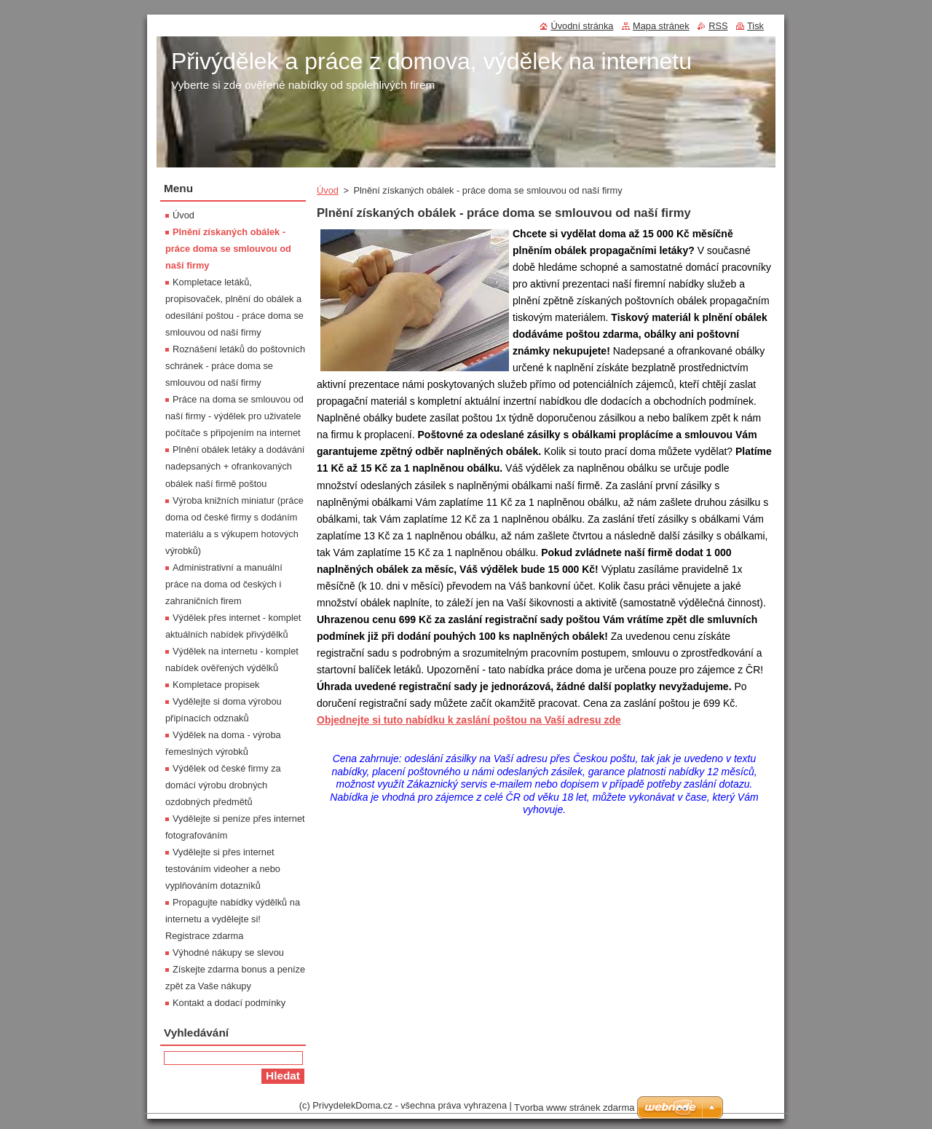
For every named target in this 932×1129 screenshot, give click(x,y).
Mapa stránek (661, 25)
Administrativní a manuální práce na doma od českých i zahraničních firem (224, 584)
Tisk (755, 25)
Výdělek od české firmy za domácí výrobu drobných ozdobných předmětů (223, 785)
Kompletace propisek (216, 684)
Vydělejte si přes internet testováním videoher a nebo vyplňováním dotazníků (222, 869)
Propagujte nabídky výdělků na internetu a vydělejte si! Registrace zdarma (232, 919)
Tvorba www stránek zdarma (574, 1107)
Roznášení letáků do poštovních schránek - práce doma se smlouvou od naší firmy (235, 366)
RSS (717, 25)
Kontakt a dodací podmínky (229, 1002)
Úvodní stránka (581, 25)
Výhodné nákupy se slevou (228, 952)
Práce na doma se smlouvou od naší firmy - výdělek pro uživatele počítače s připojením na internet (234, 416)
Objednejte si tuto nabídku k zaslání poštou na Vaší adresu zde (469, 720)
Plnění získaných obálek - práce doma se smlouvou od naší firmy (228, 248)
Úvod (328, 190)
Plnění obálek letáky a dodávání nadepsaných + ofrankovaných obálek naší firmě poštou (234, 466)
